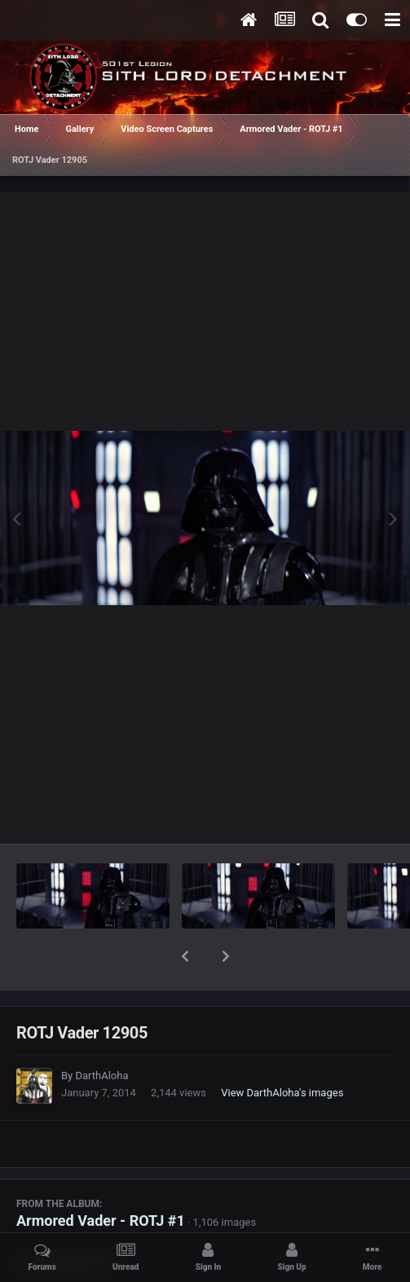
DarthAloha (101, 1033)
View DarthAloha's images (282, 1050)
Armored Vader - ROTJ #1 (100, 1178)
